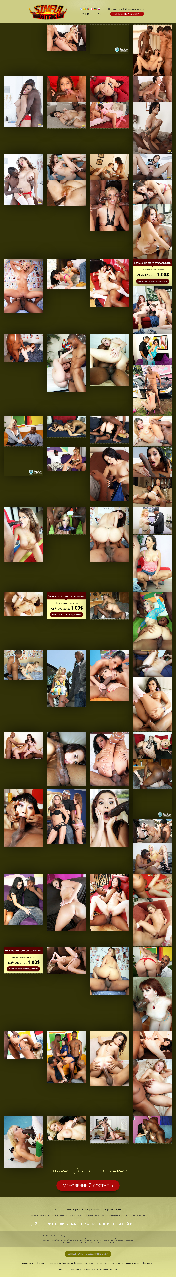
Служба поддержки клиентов (49, 1263)
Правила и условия (29, 1263)
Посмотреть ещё (115, 1210)
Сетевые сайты (116, 9)
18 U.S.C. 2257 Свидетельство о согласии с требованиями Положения (115, 1263)
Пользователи (68, 1210)
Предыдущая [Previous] (60, 1170)
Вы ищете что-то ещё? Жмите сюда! (88, 1254)
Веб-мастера (68, 1263)
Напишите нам (81, 1263)
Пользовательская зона (135, 9)
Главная (58, 1210)
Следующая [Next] (117, 1170)
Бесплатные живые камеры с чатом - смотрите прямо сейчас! (88, 1224)
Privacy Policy (149, 1263)
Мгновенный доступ (126, 14)
